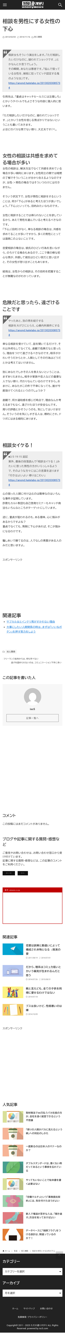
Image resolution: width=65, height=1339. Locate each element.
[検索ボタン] (60, 4)
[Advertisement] (28, 584)
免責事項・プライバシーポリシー (32, 1323)
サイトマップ (29, 1315)
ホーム (15, 1315)
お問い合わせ (48, 878)
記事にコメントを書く (18, 878)
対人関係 (38, 37)
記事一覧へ (32, 722)
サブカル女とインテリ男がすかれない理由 (31, 621)
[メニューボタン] (4, 4)
